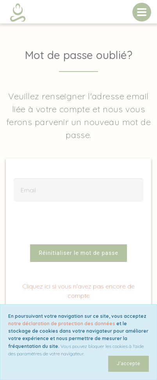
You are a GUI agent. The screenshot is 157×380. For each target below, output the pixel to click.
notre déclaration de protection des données (61, 323)
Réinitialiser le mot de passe (78, 253)
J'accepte (128, 363)
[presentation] (78, 227)
